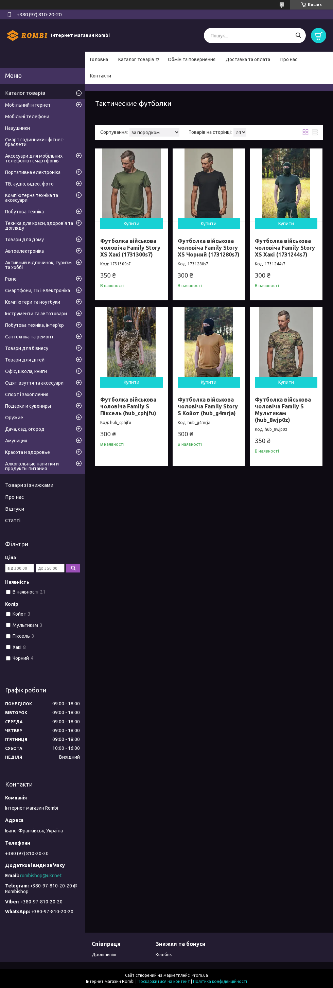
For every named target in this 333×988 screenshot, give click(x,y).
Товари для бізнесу (26, 348)
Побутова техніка (24, 211)
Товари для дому (24, 239)
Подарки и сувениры (28, 406)
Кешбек (164, 954)
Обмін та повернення (191, 59)
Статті (12, 520)
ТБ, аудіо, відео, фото (29, 184)
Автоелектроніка (24, 251)
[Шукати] (298, 35)
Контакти (100, 75)
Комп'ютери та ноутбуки (32, 302)
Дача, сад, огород (25, 429)
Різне (11, 279)
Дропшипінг (104, 954)
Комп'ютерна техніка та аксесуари (31, 198)
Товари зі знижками (29, 485)
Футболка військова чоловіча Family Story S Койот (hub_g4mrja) (208, 406)
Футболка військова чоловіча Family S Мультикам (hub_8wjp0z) (283, 409)
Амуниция (16, 440)
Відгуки (14, 509)
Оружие (14, 417)
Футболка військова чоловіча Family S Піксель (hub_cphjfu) (128, 406)
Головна (99, 59)
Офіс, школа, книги (26, 371)
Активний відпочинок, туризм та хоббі (38, 265)
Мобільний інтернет (28, 105)
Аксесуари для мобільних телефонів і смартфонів (34, 158)
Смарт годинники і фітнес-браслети (35, 142)
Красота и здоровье (27, 452)
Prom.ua (200, 975)
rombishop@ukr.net (41, 875)
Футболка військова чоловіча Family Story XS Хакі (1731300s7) (130, 248)
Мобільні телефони (27, 116)
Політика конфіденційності (220, 981)
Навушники (17, 128)
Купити (131, 223)
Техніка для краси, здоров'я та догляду (39, 225)
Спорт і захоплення (26, 394)
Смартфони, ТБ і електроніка (37, 290)
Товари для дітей (25, 360)
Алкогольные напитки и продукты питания (32, 466)
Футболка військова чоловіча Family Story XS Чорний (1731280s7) (209, 248)
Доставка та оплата (248, 59)
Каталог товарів (136, 59)
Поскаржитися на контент (164, 981)
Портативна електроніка (32, 172)
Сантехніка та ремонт (29, 336)
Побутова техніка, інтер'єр (34, 325)
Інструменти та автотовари (36, 313)
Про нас (288, 59)
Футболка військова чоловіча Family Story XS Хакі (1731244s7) (285, 248)
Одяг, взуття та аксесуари (34, 383)
